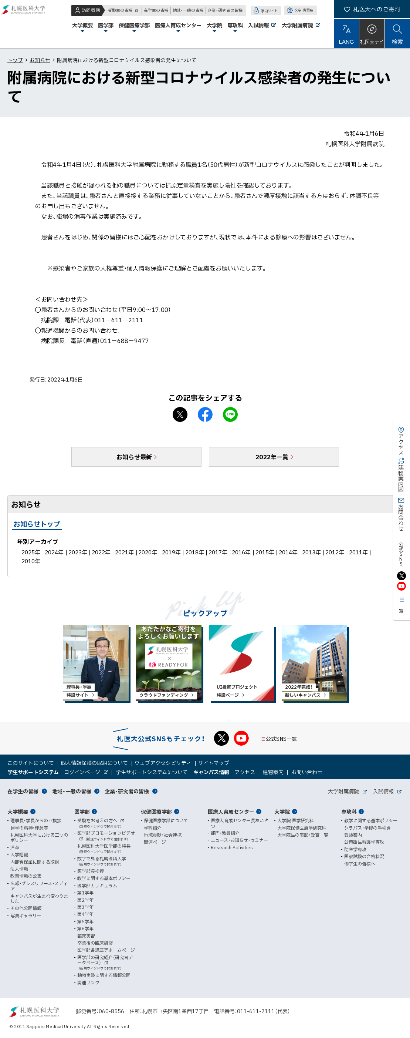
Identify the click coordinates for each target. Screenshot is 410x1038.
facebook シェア (205, 414)
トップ (15, 60)
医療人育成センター (231, 811)
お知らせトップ (37, 524)
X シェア (180, 414)
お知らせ (40, 60)
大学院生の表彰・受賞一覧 (302, 834)
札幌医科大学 (29, 24)
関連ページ (155, 841)
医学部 (82, 811)
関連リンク (88, 982)
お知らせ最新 (134, 456)
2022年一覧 (271, 456)
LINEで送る (230, 414)
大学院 (282, 811)
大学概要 (17, 811)
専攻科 (349, 811)
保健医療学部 (156, 811)
